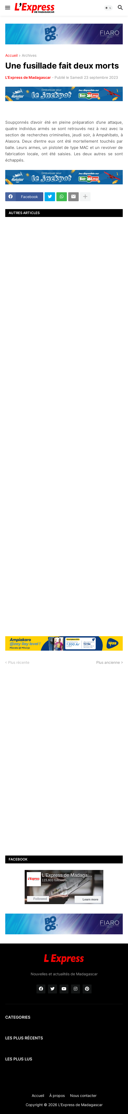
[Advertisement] (64, 426)
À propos (57, 1095)
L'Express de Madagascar (28, 77)
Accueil (11, 56)
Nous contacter (83, 1095)
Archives (29, 56)
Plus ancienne (108, 662)
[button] (7, 7)
